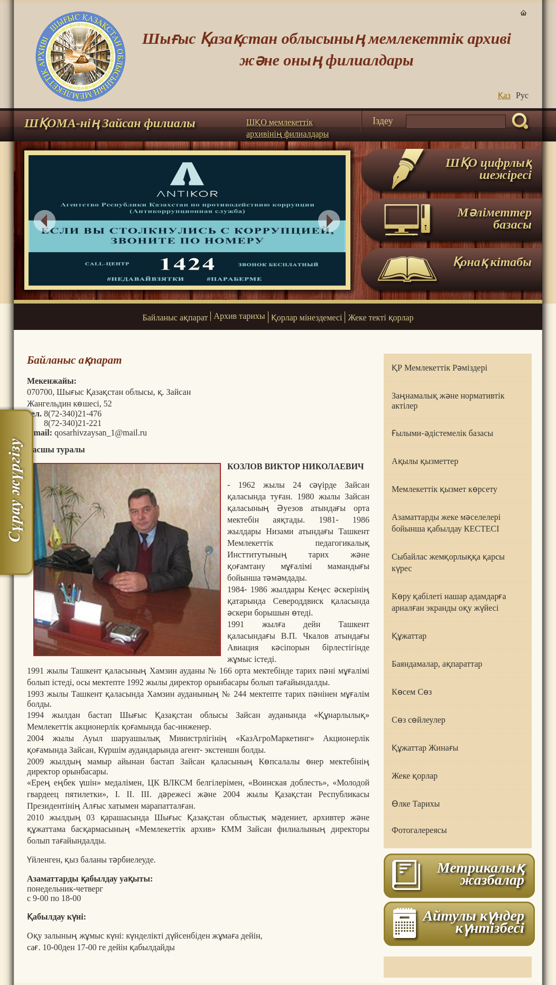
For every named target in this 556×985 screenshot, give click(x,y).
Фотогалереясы (419, 830)
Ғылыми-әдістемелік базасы (442, 433)
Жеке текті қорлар (380, 317)
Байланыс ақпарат (175, 317)
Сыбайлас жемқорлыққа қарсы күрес (448, 562)
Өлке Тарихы (416, 803)
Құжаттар (409, 635)
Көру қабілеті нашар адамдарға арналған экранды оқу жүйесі (449, 602)
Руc (522, 95)
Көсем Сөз (412, 691)
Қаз (504, 95)
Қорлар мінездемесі (306, 317)
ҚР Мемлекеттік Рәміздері (439, 367)
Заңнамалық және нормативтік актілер (448, 400)
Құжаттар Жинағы (425, 747)
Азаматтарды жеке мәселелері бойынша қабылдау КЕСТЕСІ (446, 523)
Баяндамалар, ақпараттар (437, 663)
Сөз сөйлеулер (419, 719)
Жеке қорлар (415, 775)
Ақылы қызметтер (425, 461)
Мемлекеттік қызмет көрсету (444, 489)
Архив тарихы (239, 315)
